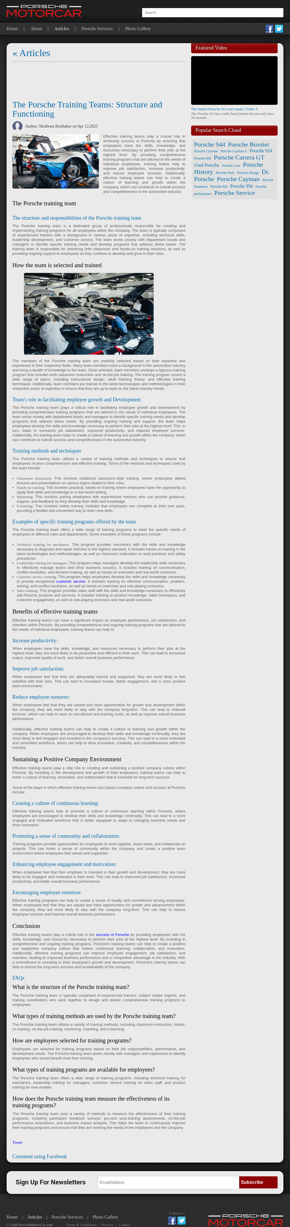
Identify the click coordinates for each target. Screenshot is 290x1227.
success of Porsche (113, 934)
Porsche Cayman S (234, 151)
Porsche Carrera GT (239, 157)
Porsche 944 (209, 144)
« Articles (31, 53)
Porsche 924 (261, 150)
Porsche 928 (218, 187)
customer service (70, 581)
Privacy (108, 1225)
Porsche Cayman (238, 179)
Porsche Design (248, 173)
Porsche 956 (241, 186)
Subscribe (252, 1182)
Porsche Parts (225, 173)
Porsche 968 (202, 158)
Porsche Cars (231, 166)
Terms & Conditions (81, 1225)
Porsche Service (234, 192)
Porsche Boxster (249, 144)
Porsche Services (97, 28)
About (36, 28)
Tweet (17, 1142)
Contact (124, 1225)
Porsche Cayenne (206, 151)
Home (12, 28)
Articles (61, 28)
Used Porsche (206, 165)
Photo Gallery (138, 28)
